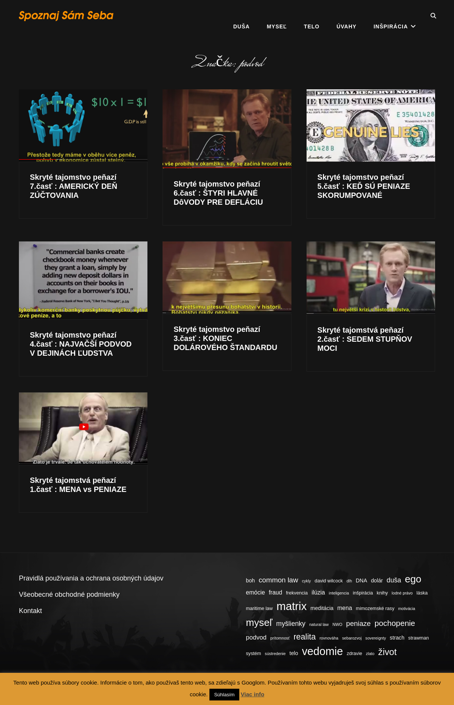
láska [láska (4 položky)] (422, 593)
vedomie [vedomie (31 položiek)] (322, 651)
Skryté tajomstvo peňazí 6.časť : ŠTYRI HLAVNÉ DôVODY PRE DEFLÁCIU (218, 193)
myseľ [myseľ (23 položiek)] (259, 622)
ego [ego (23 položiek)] (413, 579)
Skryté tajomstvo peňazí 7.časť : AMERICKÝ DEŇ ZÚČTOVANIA (73, 186)
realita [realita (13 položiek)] (304, 636)
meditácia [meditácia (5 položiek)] (321, 608)
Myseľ (277, 16)
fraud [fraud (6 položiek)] (275, 592)
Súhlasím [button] (224, 694)
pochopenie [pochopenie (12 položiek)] (395, 623)
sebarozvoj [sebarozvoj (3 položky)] (352, 638)
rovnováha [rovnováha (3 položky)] (328, 638)
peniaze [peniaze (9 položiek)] (358, 623)
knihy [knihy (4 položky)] (382, 593)
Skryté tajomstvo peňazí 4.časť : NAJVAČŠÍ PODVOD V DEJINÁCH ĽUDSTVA (81, 344)
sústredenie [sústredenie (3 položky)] (275, 653)
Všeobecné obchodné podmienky (69, 594)
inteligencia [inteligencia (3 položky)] (339, 593)
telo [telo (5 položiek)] (294, 653)
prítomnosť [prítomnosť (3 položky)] (280, 638)
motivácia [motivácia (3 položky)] (406, 608)
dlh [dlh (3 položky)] (349, 581)
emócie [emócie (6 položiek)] (255, 592)
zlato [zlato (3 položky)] (370, 653)
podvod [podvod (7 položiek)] (256, 637)
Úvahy (346, 16)
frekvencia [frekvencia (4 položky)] (297, 593)
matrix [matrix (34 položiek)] (291, 606)
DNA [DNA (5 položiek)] (361, 580)
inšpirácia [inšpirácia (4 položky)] (363, 593)
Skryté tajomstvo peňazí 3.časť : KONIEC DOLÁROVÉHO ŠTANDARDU (225, 338)
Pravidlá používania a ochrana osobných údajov (91, 578)
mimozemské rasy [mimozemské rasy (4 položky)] (375, 608)
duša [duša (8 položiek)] (394, 580)
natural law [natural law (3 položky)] (319, 624)
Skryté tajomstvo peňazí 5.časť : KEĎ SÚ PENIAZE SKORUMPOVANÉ (364, 186)
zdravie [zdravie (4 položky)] (354, 653)
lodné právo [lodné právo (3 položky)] (402, 593)
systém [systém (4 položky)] (253, 653)
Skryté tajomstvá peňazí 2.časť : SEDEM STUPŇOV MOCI (365, 339)
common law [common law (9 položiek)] (278, 580)
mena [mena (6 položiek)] (344, 608)
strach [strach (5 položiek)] (397, 638)
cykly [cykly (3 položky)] (306, 581)
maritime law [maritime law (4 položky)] (259, 608)
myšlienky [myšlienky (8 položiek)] (290, 623)
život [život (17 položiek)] (387, 652)
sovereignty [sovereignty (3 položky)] (376, 638)
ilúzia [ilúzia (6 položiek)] (318, 592)
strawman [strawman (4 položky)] (418, 638)
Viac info (252, 694)
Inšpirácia (390, 16)
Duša (241, 16)
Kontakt (30, 611)
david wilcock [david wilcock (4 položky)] (328, 581)
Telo (311, 16)
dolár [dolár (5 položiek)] (377, 580)
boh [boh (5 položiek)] (250, 580)
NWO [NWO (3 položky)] (337, 624)
